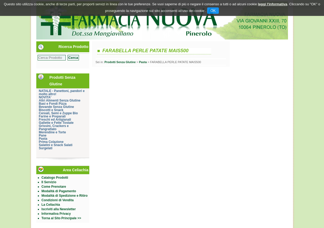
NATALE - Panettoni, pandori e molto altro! (62, 92)
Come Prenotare (54, 186)
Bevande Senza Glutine (56, 107)
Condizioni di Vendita (58, 200)
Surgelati (45, 148)
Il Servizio (49, 182)
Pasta (43, 139)
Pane (43, 135)
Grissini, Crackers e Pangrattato (54, 127)
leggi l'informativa (272, 4)
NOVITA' (45, 97)
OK (213, 10)
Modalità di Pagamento (59, 191)
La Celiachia (51, 205)
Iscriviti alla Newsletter (59, 209)
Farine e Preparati (52, 116)
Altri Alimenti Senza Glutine (60, 100)
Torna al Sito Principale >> (61, 218)
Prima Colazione (51, 142)
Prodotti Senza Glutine (120, 62)
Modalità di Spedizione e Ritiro (65, 196)
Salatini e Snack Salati (56, 145)
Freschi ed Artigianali (55, 119)
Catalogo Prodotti (55, 177)
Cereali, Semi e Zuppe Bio (58, 113)
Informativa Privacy (56, 214)
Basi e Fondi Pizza (53, 104)
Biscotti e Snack (51, 110)
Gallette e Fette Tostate (56, 123)
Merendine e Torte (52, 132)
